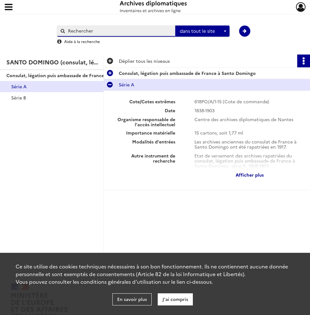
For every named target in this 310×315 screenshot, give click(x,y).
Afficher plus (250, 175)
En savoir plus (132, 299)
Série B (18, 97)
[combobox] (202, 31)
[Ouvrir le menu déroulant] (8, 7)
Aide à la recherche (82, 41)
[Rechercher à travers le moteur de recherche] (119, 30)
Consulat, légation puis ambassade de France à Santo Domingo (70, 75)
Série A (18, 86)
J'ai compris (175, 299)
